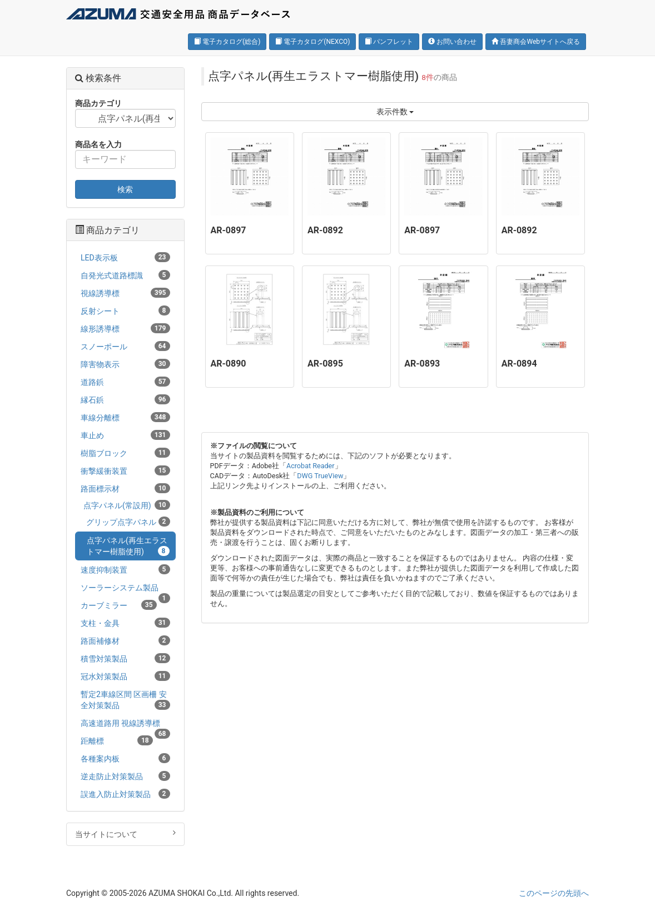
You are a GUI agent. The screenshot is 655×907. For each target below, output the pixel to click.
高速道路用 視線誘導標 (125, 725)
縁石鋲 (125, 399)
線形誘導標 (125, 328)
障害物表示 (125, 364)
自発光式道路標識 (125, 275)
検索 (125, 189)
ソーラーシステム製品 (125, 589)
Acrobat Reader (310, 466)
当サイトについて (125, 834)
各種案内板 (125, 758)
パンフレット (389, 42)
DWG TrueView (320, 476)
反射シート (125, 310)
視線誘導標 (125, 293)
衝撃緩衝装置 (125, 470)
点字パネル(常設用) (126, 505)
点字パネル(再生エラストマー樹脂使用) (128, 546)
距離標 (117, 740)
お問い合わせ (452, 42)
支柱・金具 (125, 623)
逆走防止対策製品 (125, 776)
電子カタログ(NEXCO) (312, 42)
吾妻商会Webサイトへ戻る (536, 42)
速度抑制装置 (125, 569)
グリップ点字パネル (128, 522)
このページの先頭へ (554, 893)
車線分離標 (125, 417)
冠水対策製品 (125, 676)
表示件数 (395, 111)
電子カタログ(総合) (227, 42)
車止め (125, 435)
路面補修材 (125, 640)
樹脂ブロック (125, 453)
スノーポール (125, 346)
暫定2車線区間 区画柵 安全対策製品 (125, 700)
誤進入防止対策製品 (125, 794)
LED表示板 (125, 257)
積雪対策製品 (125, 658)
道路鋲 (125, 382)
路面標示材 (125, 488)
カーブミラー (119, 605)
